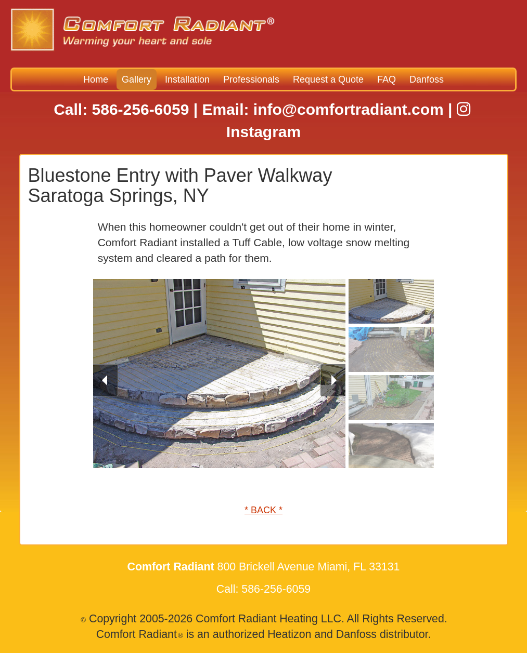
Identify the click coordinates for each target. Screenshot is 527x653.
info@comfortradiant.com (348, 109)
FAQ (386, 79)
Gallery (136, 79)
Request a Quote (328, 79)
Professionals (251, 79)
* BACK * (263, 510)
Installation (187, 79)
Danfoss (426, 79)
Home (95, 79)
